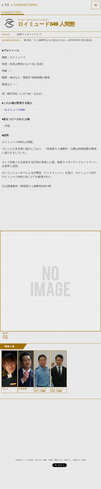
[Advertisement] (46, 208)
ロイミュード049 (15, 109)
